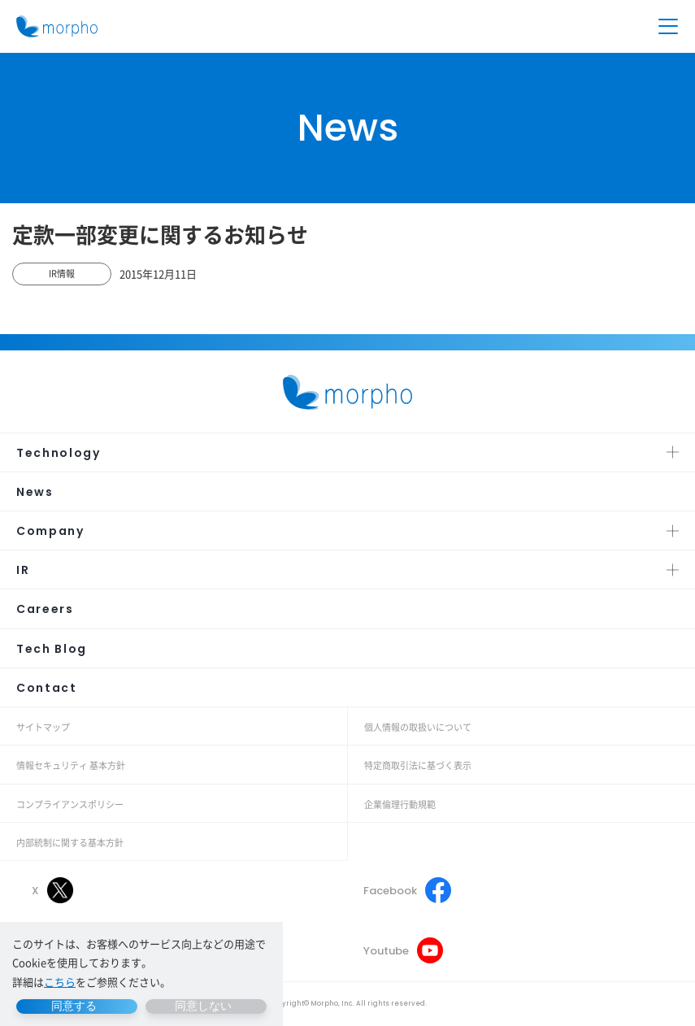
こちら (60, 981)
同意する (74, 1005)
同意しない (203, 1005)
